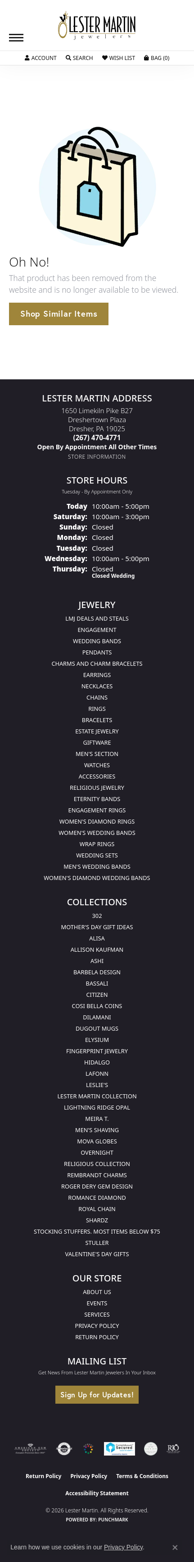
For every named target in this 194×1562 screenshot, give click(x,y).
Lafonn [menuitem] (97, 1073)
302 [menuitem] (97, 916)
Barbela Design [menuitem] (97, 972)
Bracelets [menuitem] (97, 720)
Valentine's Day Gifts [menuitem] (97, 1254)
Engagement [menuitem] (96, 630)
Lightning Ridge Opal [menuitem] (97, 1107)
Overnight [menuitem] (97, 1152)
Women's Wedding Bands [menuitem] (97, 833)
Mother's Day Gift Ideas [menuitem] (97, 927)
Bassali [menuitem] (97, 983)
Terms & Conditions (142, 1476)
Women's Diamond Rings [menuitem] (97, 821)
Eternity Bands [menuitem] (97, 799)
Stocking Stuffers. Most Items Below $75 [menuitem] (97, 1231)
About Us (97, 1292)
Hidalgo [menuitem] (97, 1062)
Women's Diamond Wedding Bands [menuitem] (97, 878)
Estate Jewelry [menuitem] (97, 731)
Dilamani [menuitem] (97, 1017)
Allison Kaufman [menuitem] (97, 949)
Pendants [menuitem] (97, 652)
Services (96, 1314)
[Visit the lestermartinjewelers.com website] (88, 1449)
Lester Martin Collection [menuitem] (96, 1096)
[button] (41, 58)
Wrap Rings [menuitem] (97, 844)
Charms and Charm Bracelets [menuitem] (96, 663)
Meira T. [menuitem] (96, 1119)
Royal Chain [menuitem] (96, 1209)
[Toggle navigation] (16, 38)
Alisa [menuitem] (96, 938)
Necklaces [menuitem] (97, 686)
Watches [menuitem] (97, 765)
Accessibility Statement (96, 1493)
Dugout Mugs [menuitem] (97, 1028)
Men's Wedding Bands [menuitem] (97, 866)
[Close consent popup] (175, 1547)
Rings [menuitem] (96, 709)
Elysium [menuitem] (97, 1040)
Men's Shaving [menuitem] (97, 1130)
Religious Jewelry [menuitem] (97, 787)
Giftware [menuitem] (97, 742)
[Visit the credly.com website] (151, 1449)
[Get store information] (97, 457)
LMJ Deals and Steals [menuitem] (97, 618)
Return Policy (97, 1337)
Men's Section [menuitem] (97, 754)
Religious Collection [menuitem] (97, 1164)
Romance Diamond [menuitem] (97, 1197)
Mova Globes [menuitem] (97, 1141)
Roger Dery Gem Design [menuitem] (97, 1186)
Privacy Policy (97, 1326)
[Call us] (97, 446)
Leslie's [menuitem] (97, 1085)
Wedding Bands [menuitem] (97, 641)
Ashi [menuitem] (97, 961)
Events (97, 1303)
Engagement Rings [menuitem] (97, 810)
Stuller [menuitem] (97, 1243)
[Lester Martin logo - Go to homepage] (97, 25)
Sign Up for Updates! (97, 1394)
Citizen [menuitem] (97, 995)
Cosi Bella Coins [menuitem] (97, 1006)
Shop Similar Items (58, 313)
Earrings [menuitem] (97, 675)
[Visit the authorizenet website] (64, 1449)
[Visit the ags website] (30, 1449)
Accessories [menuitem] (97, 776)
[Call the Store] (97, 437)
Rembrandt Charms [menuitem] (97, 1175)
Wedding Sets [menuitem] (97, 855)
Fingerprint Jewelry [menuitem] (97, 1051)
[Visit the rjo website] (173, 1449)
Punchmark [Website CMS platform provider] (113, 1519)
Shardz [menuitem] (97, 1220)
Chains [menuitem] (97, 697)
